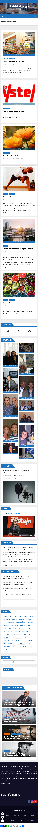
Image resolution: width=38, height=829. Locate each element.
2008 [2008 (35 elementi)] (5, 616)
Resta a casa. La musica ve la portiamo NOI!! (18, 249)
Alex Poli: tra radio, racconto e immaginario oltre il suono (18, 737)
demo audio (12, 479)
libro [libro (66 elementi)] (28, 628)
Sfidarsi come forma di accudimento (14, 720)
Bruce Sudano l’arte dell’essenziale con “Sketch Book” (17, 755)
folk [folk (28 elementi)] (4, 628)
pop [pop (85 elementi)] (11, 637)
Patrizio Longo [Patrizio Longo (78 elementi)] (9, 634)
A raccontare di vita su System (13, 111)
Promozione (16, 815)
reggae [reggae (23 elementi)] (17, 640)
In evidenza (7, 734)
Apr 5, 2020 (7, 251)
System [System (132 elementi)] (21, 643)
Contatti (22, 820)
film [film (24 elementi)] (28, 625)
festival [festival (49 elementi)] (6, 625)
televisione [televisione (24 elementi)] (6, 646)
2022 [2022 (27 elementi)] (20, 616)
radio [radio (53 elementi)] (25, 637)
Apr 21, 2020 (7, 64)
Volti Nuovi (11, 58)
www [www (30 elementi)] (5, 649)
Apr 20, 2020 (8, 114)
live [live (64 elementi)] (4, 631)
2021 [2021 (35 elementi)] (15, 616)
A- (2, 821)
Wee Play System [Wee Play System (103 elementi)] (24, 646)
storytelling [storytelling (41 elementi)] (12, 643)
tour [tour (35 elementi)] (13, 646)
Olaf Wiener (6, 576)
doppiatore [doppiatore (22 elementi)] (10, 622)
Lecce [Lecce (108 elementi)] (21, 628)
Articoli (5, 245)
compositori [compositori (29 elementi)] (23, 619)
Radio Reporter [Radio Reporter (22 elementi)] (8, 640)
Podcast (5, 58)
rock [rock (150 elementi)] (23, 640)
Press (25, 815)
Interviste (13, 734)
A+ (2, 813)
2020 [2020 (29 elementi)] (10, 616)
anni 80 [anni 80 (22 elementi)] (31, 616)
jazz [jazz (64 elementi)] (15, 628)
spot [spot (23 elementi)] (4, 643)
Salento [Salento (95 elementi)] (30, 640)
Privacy (32, 815)
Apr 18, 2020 (7, 158)
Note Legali (31, 820)
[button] (35, 16)
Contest (7, 815)
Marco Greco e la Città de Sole (13, 62)
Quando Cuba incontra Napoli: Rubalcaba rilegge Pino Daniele (19, 703)
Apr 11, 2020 (7, 199)
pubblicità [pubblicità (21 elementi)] (18, 637)
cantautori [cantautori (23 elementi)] (6, 619)
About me (13, 820)
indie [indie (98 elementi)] (10, 628)
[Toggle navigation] (18, 16)
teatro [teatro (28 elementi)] (28, 643)
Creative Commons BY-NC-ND (19, 771)
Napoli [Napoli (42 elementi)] (17, 631)
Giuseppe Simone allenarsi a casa (14, 197)
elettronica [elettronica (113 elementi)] (20, 622)
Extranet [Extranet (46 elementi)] (30, 622)
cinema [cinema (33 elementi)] (14, 619)
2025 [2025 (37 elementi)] (25, 616)
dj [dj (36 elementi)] (4, 622)
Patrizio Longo (19, 6)
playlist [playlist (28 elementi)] (19, 634)
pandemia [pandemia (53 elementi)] (25, 631)
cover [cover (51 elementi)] (31, 619)
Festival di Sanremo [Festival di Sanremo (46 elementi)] (18, 625)
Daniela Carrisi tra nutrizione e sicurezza (17, 303)
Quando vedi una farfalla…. (12, 156)
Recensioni (7, 700)
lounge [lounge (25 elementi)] (10, 631)
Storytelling (6, 108)
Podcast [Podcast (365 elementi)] (26, 634)
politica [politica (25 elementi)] (5, 637)
